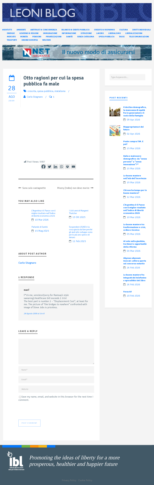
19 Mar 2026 (134, 182)
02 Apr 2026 (133, 133)
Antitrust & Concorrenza (43, 30)
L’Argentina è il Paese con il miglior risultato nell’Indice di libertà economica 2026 (43, 213)
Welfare (46, 40)
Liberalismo (114, 33)
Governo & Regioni (28, 33)
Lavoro (100, 33)
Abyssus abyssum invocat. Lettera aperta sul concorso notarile (134, 261)
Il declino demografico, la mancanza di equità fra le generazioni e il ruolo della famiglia (134, 111)
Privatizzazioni (54, 36)
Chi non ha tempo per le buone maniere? (135, 191)
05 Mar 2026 (134, 234)
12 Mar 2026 (134, 197)
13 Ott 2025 (79, 217)
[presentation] (41, 411)
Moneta (24, 36)
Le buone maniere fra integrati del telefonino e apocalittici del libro (134, 278)
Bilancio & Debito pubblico (75, 30)
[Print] (67, 166)
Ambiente (21, 30)
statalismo (59, 91)
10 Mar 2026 (42, 219)
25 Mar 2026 (134, 148)
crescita (32, 91)
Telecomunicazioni (139, 36)
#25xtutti (7, 30)
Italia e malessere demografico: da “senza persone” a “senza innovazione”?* (135, 160)
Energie (11, 33)
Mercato (11, 36)
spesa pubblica (45, 91)
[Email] (73, 166)
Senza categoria (85, 36)
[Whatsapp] (61, 166)
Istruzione (86, 33)
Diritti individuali (141, 30)
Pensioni (36, 36)
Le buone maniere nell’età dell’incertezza (134, 177)
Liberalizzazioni (133, 33)
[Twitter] (49, 166)
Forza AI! (127, 291)
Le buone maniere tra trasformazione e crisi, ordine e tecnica (134, 227)
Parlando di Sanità (39, 227)
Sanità (69, 36)
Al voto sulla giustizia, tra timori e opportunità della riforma (134, 244)
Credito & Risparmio (104, 30)
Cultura (123, 30)
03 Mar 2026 (134, 250)
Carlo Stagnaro (35, 96)
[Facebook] (43, 166)
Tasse (122, 36)
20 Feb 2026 (133, 295)
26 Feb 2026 (133, 267)
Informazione (69, 33)
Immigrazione (50, 33)
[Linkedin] (55, 166)
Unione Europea (29, 40)
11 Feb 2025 (79, 241)
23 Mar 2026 (134, 168)
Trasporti (12, 40)
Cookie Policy (85, 480)
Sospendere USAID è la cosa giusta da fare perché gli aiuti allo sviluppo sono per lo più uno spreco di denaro (80, 232)
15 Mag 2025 (42, 230)
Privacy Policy (69, 480)
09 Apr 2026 (133, 119)
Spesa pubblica (106, 36)
